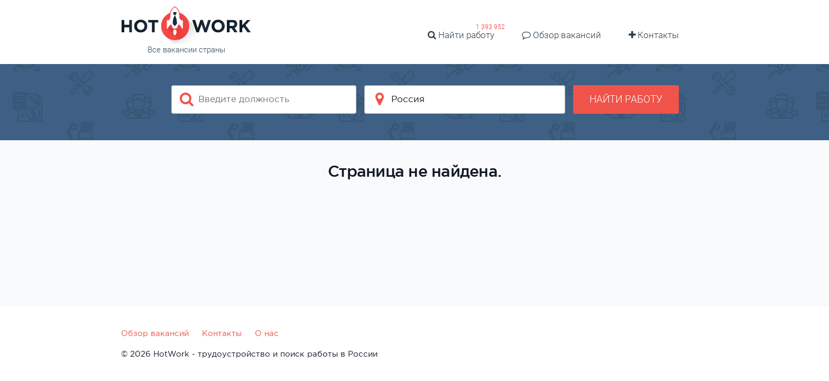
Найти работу (461, 35)
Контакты (654, 35)
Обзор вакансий (561, 35)
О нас (267, 333)
